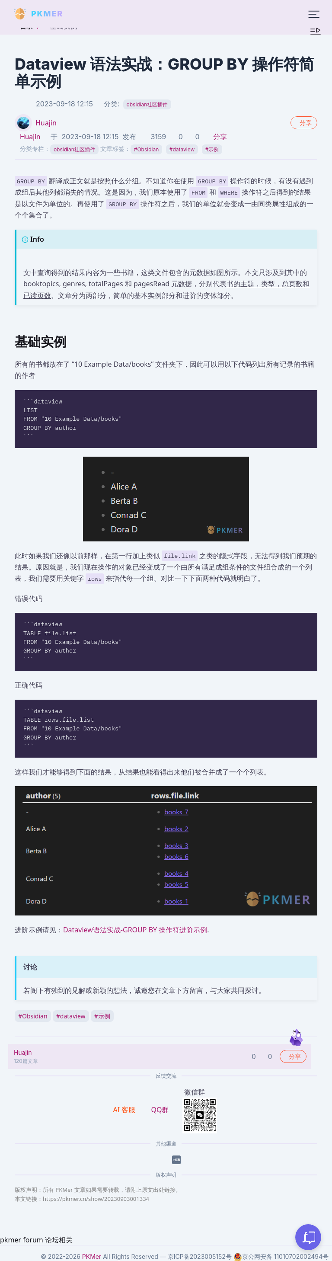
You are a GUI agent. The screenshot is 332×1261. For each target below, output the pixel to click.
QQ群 (160, 1109)
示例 (212, 149)
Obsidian (146, 149)
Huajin (46, 123)
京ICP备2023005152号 (200, 1256)
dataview (182, 149)
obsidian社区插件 (147, 104)
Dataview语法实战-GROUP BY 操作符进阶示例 (135, 930)
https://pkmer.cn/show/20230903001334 (96, 1199)
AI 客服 (125, 1109)
